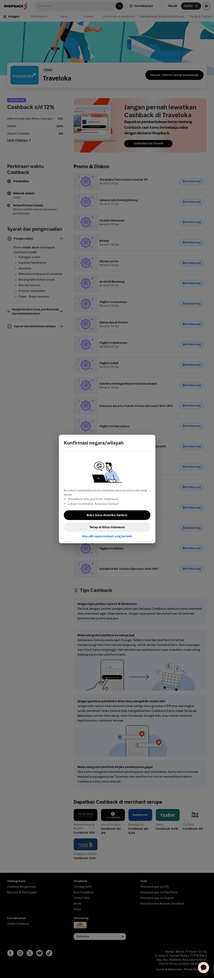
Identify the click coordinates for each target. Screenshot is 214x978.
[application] (203, 967)
